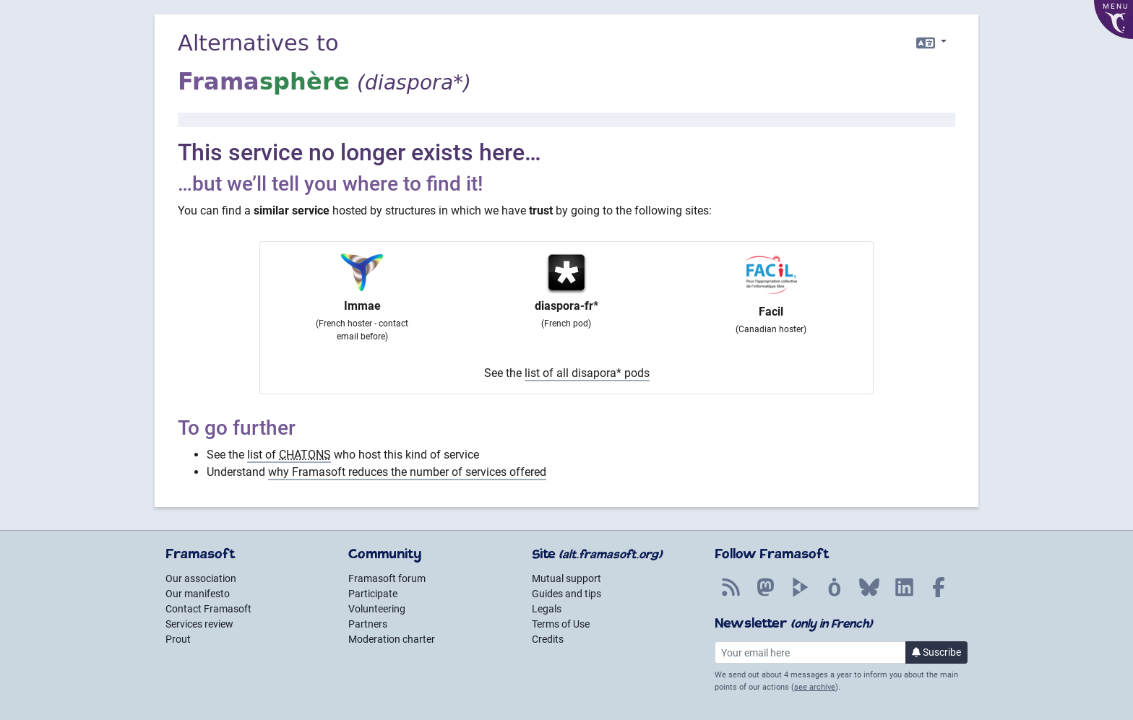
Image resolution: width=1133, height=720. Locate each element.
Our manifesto (197, 593)
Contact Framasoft (208, 609)
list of (289, 454)
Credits (548, 639)
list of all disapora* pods (587, 373)
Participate (372, 593)
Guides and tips (566, 593)
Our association (200, 578)
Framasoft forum (387, 578)
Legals (546, 609)
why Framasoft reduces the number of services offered (407, 472)
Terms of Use (561, 624)
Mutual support (566, 578)
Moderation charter (391, 639)
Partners (367, 624)
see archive (814, 687)
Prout (178, 639)
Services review (199, 624)
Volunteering (376, 609)
